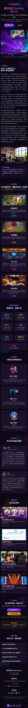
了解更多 (19, 25)
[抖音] (14, 693)
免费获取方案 (14, 609)
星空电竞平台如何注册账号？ (9, 644)
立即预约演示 (14, 613)
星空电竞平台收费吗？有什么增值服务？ (11, 652)
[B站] (19, 693)
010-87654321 (15, 683)
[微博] (9, 693)
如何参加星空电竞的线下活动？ (9, 657)
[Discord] (16, 693)
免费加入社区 (9, 24)
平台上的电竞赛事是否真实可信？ (10, 648)
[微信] (11, 693)
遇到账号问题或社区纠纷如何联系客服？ (11, 661)
